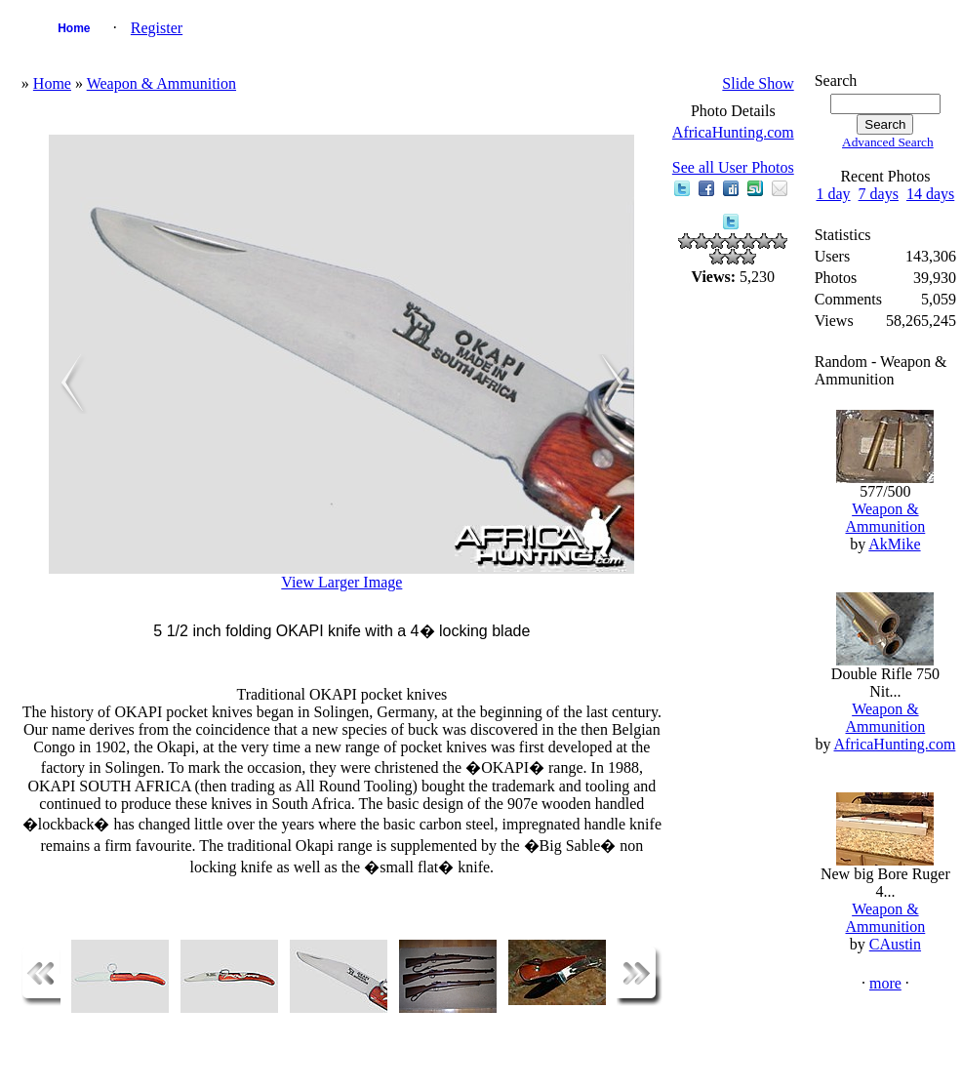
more (885, 983)
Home (74, 28)
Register (156, 28)
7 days (879, 193)
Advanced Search (888, 142)
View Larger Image (341, 582)
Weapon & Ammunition (161, 83)
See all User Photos (733, 167)
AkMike (894, 544)
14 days (930, 193)
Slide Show (757, 83)
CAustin (895, 944)
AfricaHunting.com (733, 132)
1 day (833, 193)
